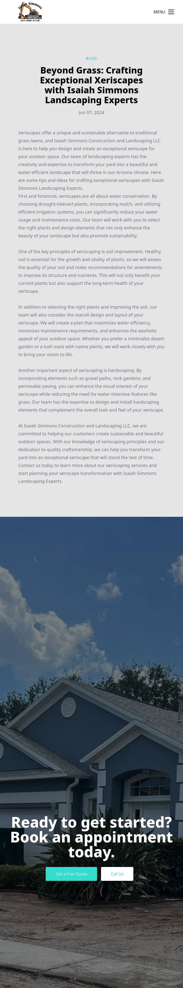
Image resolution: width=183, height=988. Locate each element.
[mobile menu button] (171, 12)
